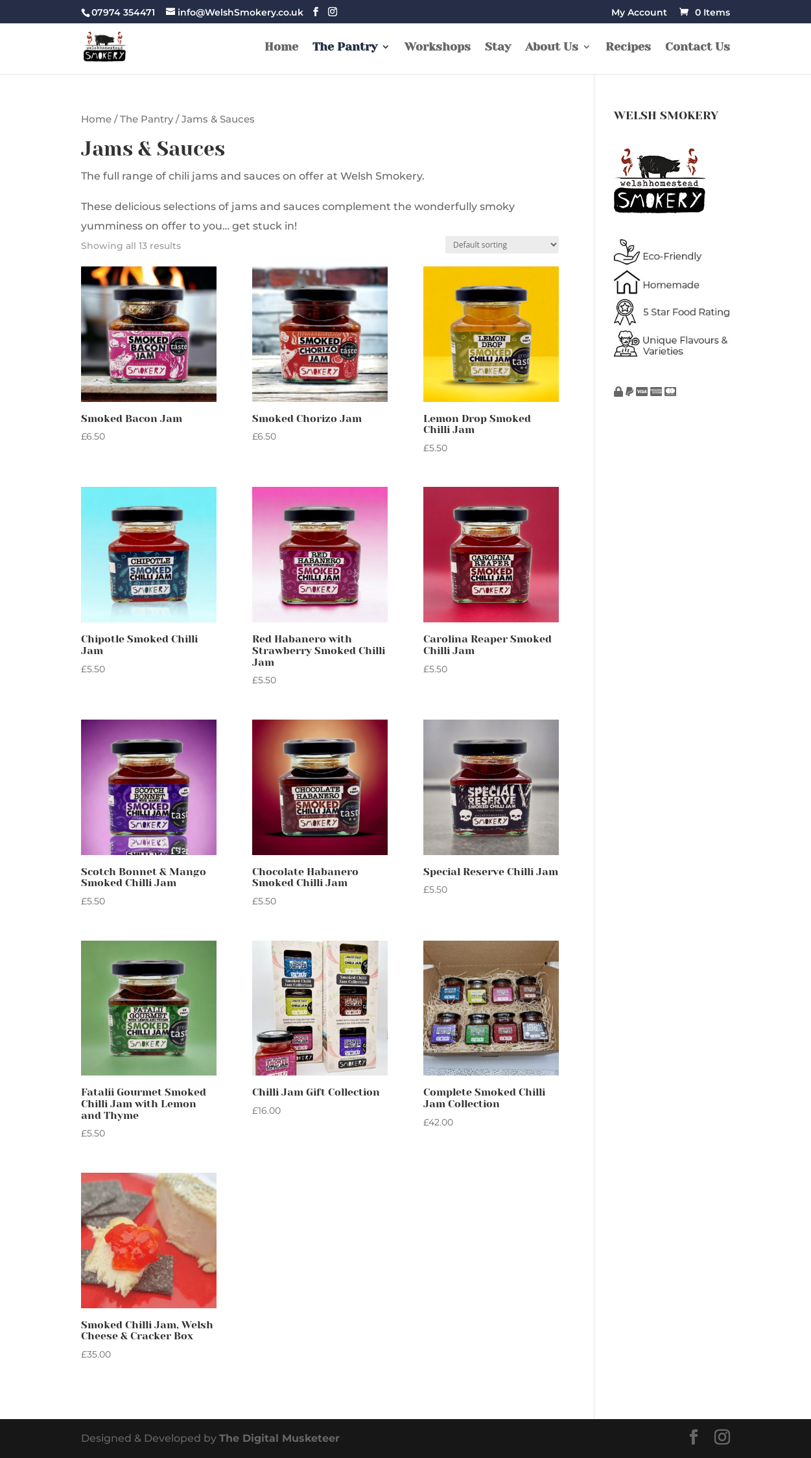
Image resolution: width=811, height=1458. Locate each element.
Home (281, 47)
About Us (551, 47)
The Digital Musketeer (279, 1438)
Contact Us (697, 47)
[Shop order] (502, 244)
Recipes (628, 47)
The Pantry (344, 47)
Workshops (438, 47)
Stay (498, 47)
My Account (639, 13)
